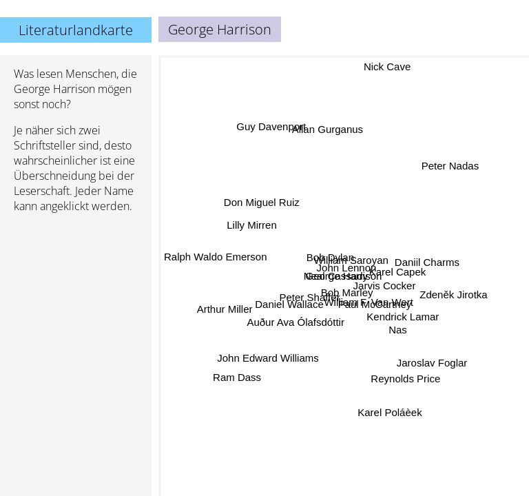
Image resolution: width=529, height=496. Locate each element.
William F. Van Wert (368, 303)
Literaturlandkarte (76, 30)
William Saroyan (351, 262)
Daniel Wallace (290, 304)
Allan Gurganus (326, 130)
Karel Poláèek (388, 413)
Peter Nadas (450, 168)
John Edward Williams (268, 357)
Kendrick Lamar (402, 316)
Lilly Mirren (252, 224)
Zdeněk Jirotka (453, 291)
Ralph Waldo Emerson (215, 256)
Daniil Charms (427, 263)
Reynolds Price (404, 380)
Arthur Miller (225, 309)
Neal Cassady (336, 275)
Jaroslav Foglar (431, 363)
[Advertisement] (76, 297)
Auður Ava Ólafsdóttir (296, 323)
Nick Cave (387, 66)
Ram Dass (239, 380)
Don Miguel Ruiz (262, 201)
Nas (397, 329)
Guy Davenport (269, 128)
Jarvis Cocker (384, 285)
